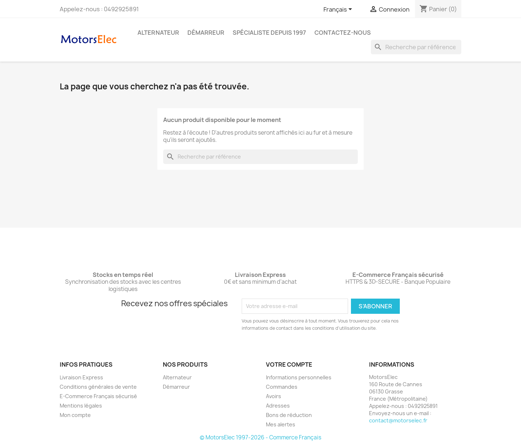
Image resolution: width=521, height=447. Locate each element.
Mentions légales (81, 405)
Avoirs (273, 396)
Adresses (278, 405)
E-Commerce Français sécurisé (98, 396)
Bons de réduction (289, 415)
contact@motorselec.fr (398, 420)
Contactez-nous (342, 33)
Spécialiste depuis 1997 (269, 33)
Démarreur (205, 33)
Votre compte (289, 364)
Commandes (281, 386)
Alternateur (158, 33)
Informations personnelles (298, 377)
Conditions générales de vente (98, 386)
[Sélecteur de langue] (339, 9)
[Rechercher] (416, 47)
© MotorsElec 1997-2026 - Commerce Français (260, 437)
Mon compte (75, 415)
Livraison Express (81, 377)
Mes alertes (280, 424)
